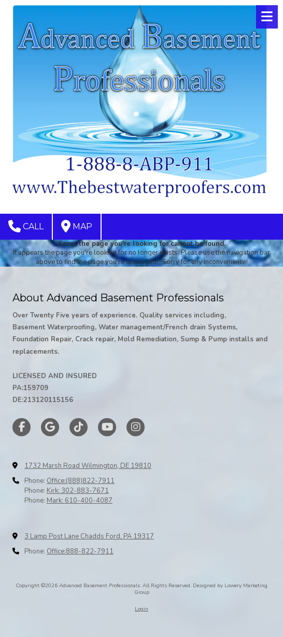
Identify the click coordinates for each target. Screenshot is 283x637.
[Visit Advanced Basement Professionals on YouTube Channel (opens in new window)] (107, 427)
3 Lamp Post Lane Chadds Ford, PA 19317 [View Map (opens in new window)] (89, 536)
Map (76, 226)
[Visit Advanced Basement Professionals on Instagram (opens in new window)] (135, 427)
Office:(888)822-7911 (81, 481)
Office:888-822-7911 (80, 551)
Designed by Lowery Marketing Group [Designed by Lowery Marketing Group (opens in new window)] (201, 589)
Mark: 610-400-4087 (79, 500)
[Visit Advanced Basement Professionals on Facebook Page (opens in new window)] (21, 427)
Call (26, 226)
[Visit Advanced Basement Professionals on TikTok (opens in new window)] (78, 427)
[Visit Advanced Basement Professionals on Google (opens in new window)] (50, 427)
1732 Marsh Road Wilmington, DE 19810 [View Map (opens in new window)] (87, 465)
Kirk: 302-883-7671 (78, 490)
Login (141, 609)
